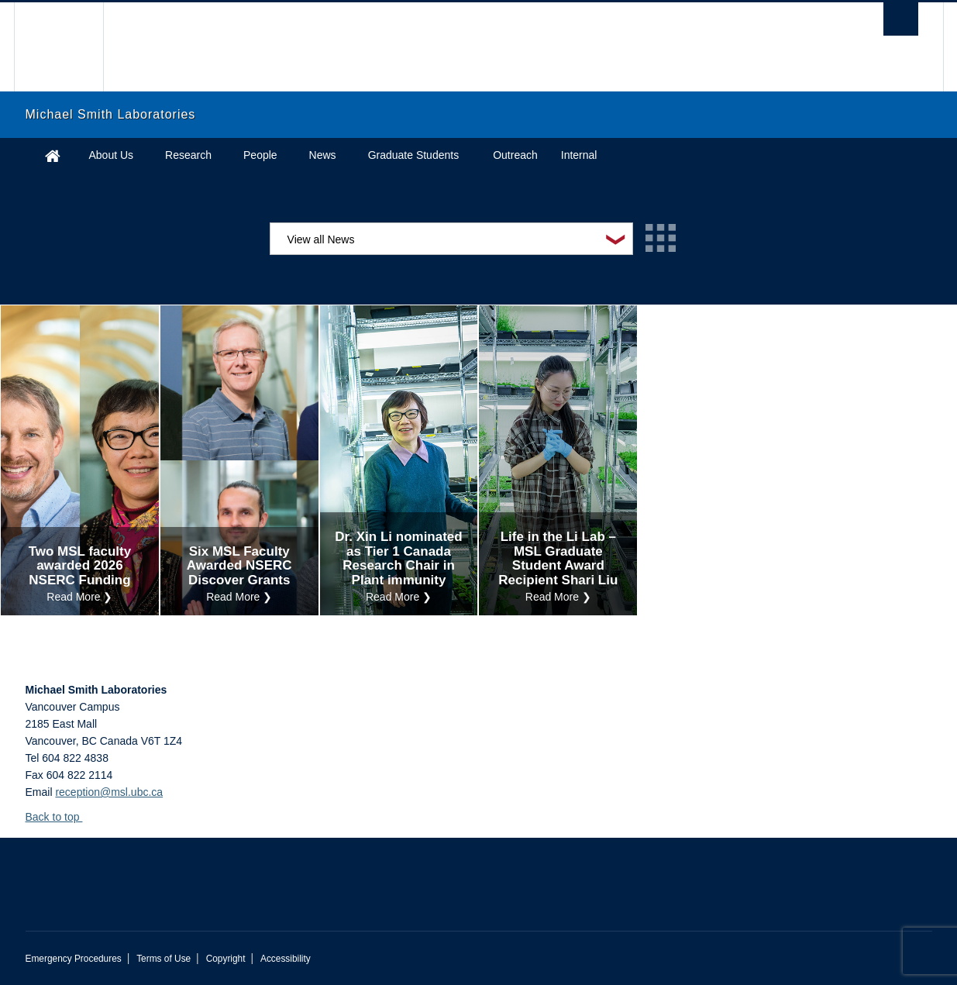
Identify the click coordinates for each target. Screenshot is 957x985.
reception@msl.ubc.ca (109, 792)
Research (188, 155)
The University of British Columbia (58, 46)
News (322, 155)
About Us (111, 155)
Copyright (226, 958)
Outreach (515, 155)
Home (53, 155)
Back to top (60, 817)
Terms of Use (163, 958)
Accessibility (285, 958)
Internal (579, 155)
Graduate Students (414, 155)
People (260, 155)
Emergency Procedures (74, 958)
